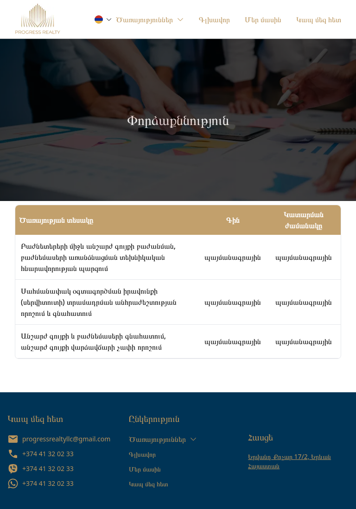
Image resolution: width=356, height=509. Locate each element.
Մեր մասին (145, 469)
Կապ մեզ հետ (148, 483)
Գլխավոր (142, 454)
